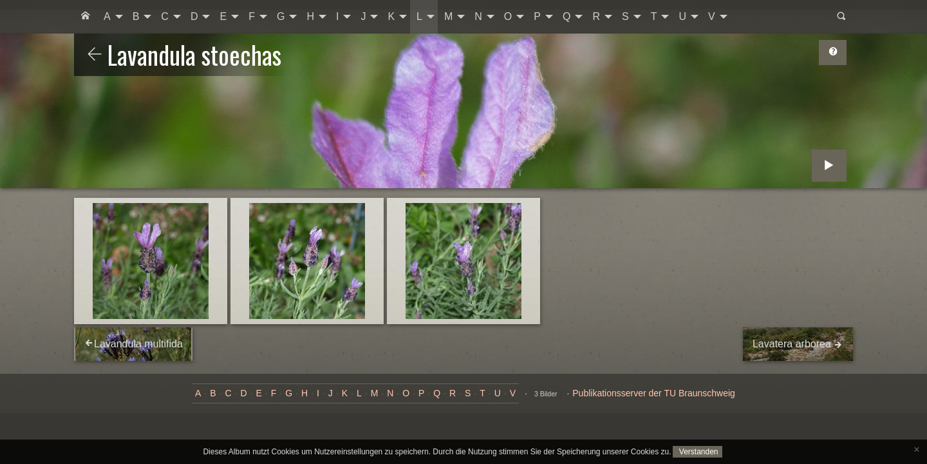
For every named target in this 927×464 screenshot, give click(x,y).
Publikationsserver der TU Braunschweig (653, 393)
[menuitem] (85, 17)
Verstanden (697, 451)
